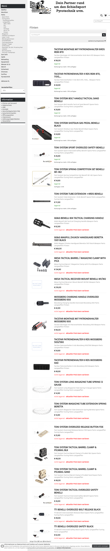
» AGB (3, 107)
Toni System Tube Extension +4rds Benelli (78, 194)
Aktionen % (5, 81)
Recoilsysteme (6, 50)
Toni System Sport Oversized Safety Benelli (79, 147)
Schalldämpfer (6, 40)
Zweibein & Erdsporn (8, 35)
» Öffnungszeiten (7, 115)
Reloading (5, 59)
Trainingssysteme (7, 42)
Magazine (4, 34)
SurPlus (4, 74)
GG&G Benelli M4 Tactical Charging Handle (79, 218)
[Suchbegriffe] (66, 34)
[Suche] (104, 34)
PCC (3, 25)
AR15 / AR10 (5, 23)
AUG (3, 27)
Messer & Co (5, 64)
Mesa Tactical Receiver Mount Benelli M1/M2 (80, 279)
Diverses (4, 72)
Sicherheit (5, 69)
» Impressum (6, 117)
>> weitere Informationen (63, 548)
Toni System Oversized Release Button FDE (78, 427)
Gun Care (4, 54)
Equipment (5, 62)
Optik (3, 57)
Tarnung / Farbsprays (8, 52)
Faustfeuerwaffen (7, 20)
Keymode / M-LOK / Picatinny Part (12, 47)
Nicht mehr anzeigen (100, 546)
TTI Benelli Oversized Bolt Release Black (77, 509)
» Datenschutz (6, 105)
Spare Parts (5, 17)
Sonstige (5, 28)
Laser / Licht (5, 37)
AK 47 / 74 (5, 30)
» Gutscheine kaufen (8, 113)
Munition (4, 12)
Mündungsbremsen (7, 39)
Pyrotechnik (5, 77)
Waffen (4, 10)
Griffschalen (5, 45)
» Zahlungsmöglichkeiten (10, 119)
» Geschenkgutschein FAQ (10, 111)
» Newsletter (6, 121)
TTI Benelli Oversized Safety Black (73, 526)
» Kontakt (4, 109)
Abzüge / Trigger (6, 44)
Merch (3, 67)
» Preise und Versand (9, 103)
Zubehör (4, 49)
